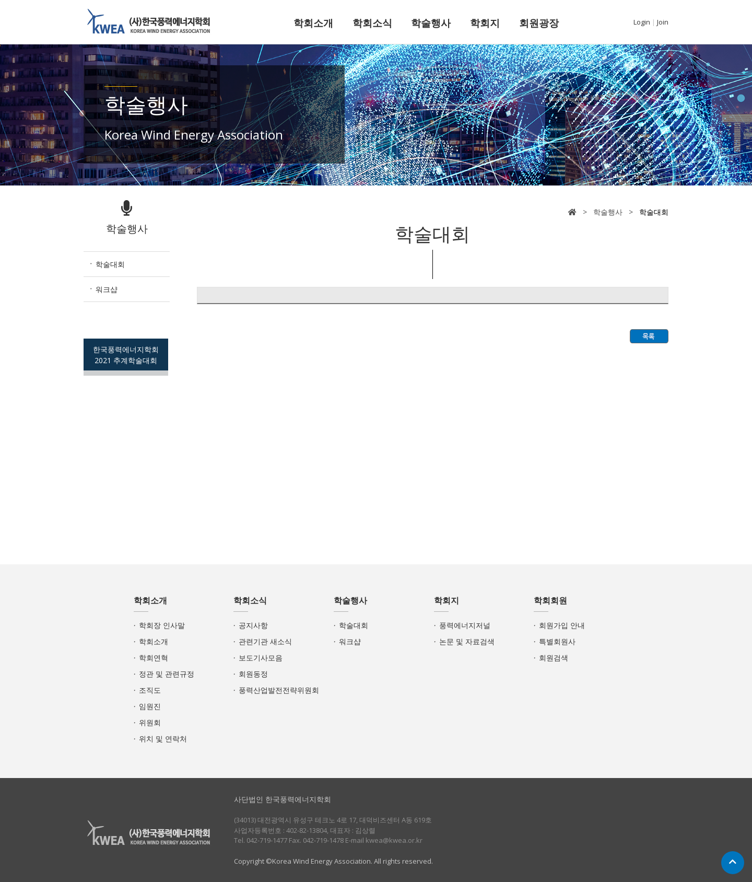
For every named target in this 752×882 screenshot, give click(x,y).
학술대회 (110, 264)
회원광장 (539, 23)
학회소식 (372, 23)
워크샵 (107, 289)
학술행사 (431, 23)
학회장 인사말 (162, 625)
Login (641, 22)
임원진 (150, 706)
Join (662, 22)
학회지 (485, 23)
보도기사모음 (261, 658)
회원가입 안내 (562, 625)
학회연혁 (153, 658)
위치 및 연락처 (163, 739)
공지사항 (253, 625)
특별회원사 (557, 641)
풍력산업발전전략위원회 (279, 690)
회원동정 (253, 674)
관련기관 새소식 (265, 641)
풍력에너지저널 (464, 625)
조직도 (150, 690)
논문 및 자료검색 (467, 641)
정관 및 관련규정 (166, 674)
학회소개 (313, 23)
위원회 (150, 722)
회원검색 (553, 658)
